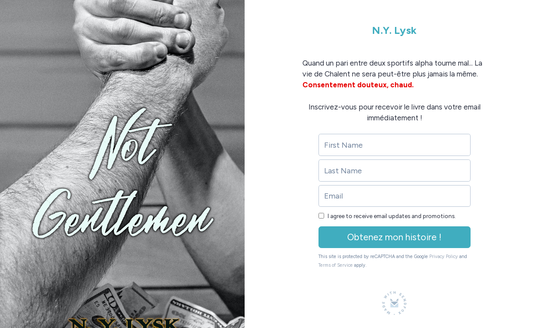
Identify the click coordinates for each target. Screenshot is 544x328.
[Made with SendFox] (394, 303)
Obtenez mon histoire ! (394, 237)
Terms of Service (335, 265)
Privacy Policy (443, 256)
